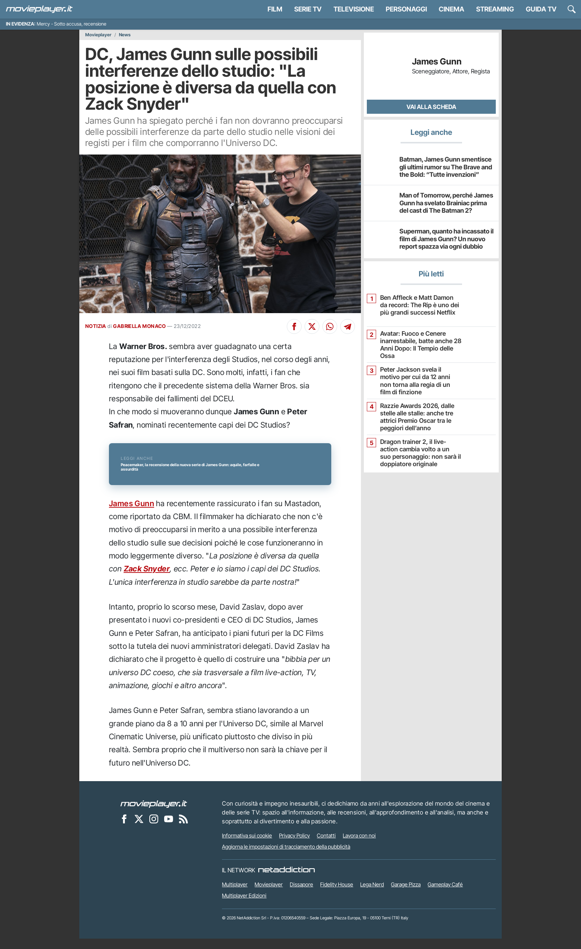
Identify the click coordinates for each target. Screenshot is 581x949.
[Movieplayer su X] (139, 829)
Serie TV (308, 9)
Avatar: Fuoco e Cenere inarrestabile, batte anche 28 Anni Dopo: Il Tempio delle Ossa (418, 344)
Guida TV (541, 9)
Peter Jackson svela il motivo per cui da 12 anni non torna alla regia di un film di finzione (418, 376)
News (124, 35)
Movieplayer (98, 35)
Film (275, 9)
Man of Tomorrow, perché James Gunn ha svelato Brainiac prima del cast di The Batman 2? (445, 202)
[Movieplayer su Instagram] (153, 829)
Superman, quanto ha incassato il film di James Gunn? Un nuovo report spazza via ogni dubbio (443, 238)
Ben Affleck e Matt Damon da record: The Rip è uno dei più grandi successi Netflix (418, 304)
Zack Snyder (147, 579)
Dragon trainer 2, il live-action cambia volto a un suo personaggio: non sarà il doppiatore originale (419, 452)
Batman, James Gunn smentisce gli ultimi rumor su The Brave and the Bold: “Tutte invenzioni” (445, 166)
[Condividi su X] (312, 326)
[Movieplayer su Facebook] (124, 829)
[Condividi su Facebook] (294, 326)
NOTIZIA (95, 326)
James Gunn (131, 513)
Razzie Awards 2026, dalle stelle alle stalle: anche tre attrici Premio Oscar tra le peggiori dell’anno (415, 416)
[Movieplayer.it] (39, 9)
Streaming (495, 9)
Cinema (451, 9)
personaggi (406, 9)
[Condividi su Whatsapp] (329, 326)
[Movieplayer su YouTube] (168, 829)
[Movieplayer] (153, 813)
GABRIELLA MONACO (139, 326)
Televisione (353, 9)
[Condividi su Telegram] (347, 326)
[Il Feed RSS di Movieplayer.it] (183, 829)
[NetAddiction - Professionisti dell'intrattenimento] (286, 880)
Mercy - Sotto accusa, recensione (71, 24)
